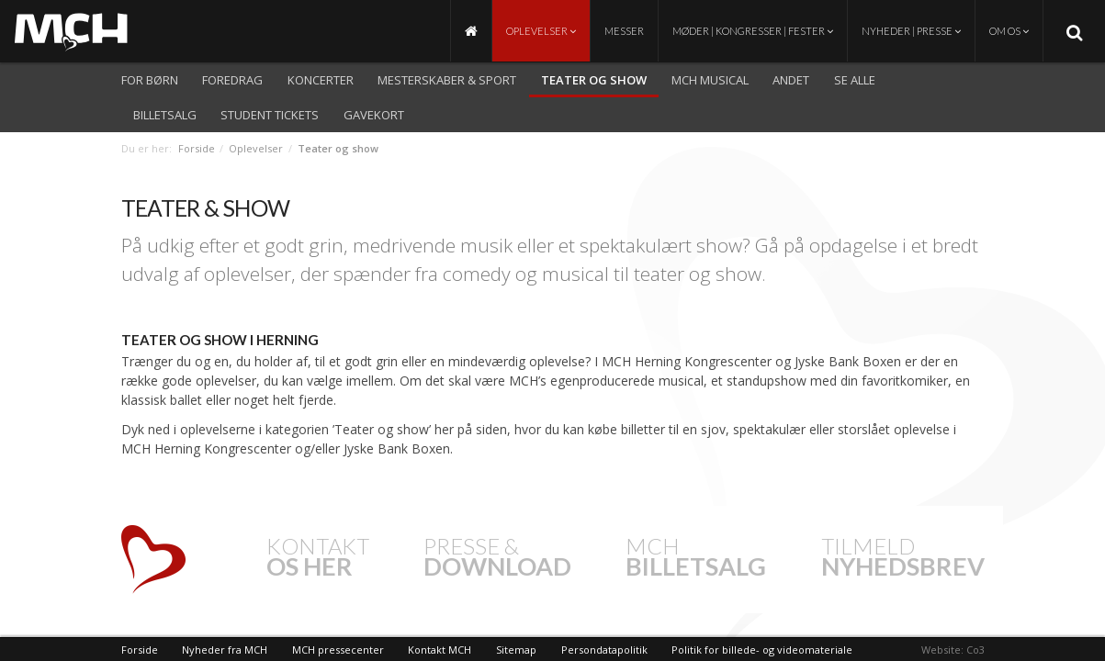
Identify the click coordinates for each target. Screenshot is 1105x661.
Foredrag (232, 80)
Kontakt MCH (439, 649)
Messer (624, 31)
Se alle (854, 80)
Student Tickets (269, 114)
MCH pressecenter (338, 649)
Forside (196, 148)
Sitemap (516, 649)
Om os (1009, 31)
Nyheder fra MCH (224, 649)
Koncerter (321, 80)
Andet (790, 80)
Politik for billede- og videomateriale (761, 649)
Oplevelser (541, 31)
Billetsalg (165, 114)
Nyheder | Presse (911, 31)
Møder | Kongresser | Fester (752, 31)
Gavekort (374, 114)
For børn (149, 80)
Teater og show (594, 80)
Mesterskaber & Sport (447, 80)
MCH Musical (710, 80)
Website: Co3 (953, 649)
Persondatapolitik (604, 649)
